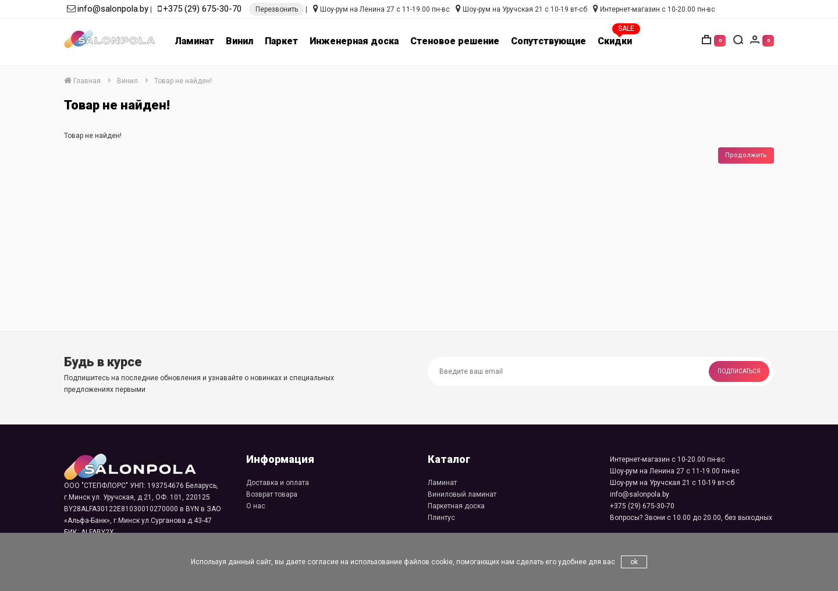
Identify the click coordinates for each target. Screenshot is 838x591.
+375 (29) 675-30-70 (202, 8)
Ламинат (194, 41)
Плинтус (441, 518)
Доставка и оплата (277, 483)
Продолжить (746, 155)
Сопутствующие (548, 41)
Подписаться (739, 371)
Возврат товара (271, 494)
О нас (255, 506)
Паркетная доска (456, 506)
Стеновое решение (454, 41)
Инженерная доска (354, 41)
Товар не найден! (183, 81)
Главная (82, 81)
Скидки (615, 41)
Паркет (281, 41)
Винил (239, 41)
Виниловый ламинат (462, 494)
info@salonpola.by (112, 8)
